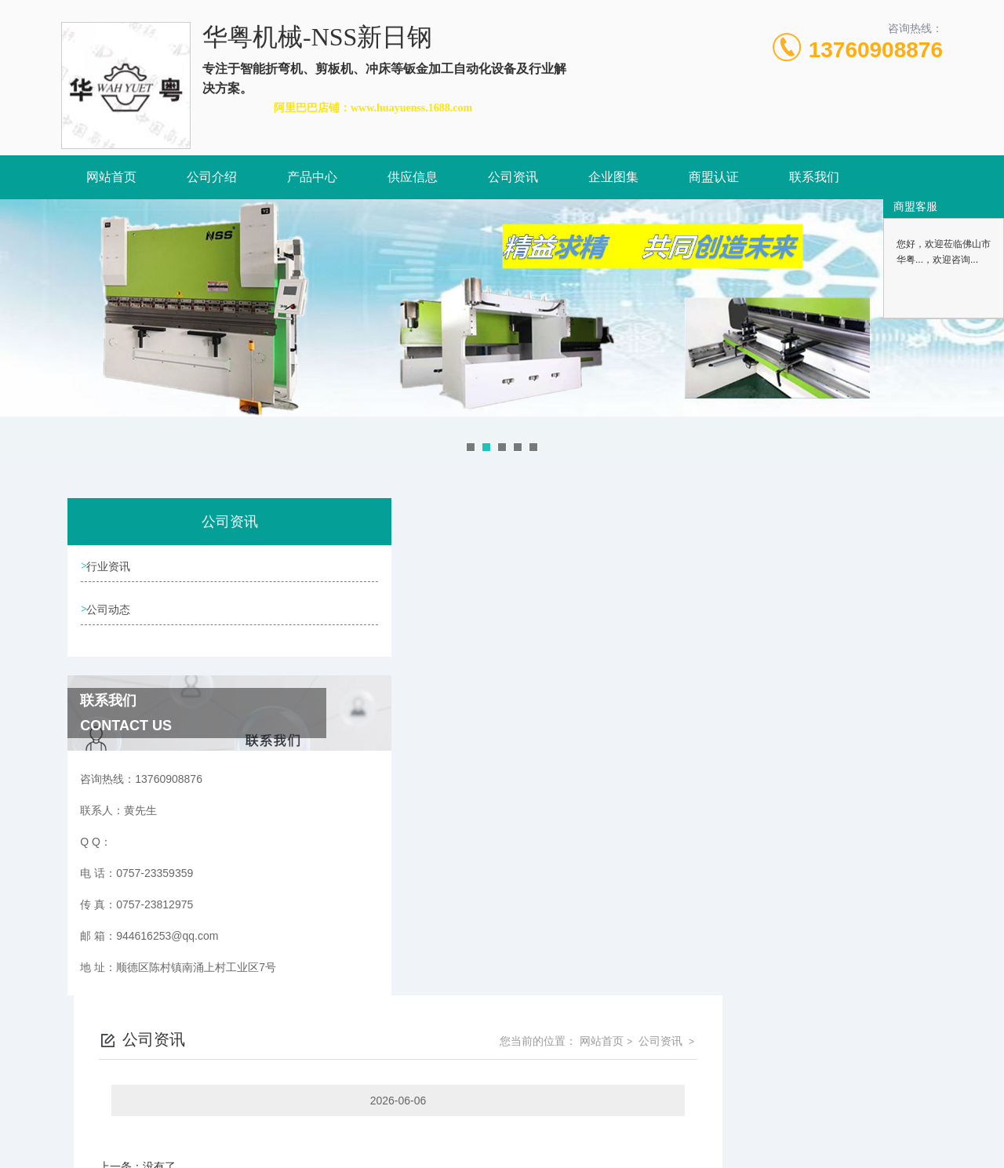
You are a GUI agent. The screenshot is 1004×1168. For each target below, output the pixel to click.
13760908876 (876, 50)
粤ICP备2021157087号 (634, 1118)
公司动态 (111, 612)
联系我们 (814, 177)
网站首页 (111, 177)
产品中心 (312, 177)
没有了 (379, 669)
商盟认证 (714, 177)
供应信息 (412, 177)
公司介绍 (212, 177)
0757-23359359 (414, 1092)
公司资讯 (513, 177)
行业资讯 (111, 567)
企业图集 (613, 177)
